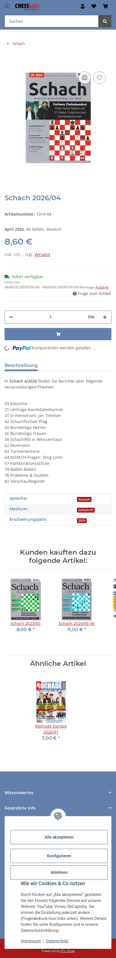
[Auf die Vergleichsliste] (84, 77)
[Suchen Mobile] (52, 21)
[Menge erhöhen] (105, 317)
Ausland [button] (101, 287)
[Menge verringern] (11, 317)
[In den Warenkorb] (9, 61)
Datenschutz (57, 941)
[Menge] (50, 317)
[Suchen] (104, 21)
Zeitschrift (85, 510)
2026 (81, 521)
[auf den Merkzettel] (99, 77)
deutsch (84, 499)
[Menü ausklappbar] (7, 3)
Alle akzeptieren (59, 837)
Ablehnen (59, 872)
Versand (42, 254)
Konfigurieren (59, 856)
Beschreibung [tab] (21, 365)
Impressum (31, 941)
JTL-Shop (68, 950)
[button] (82, 6)
